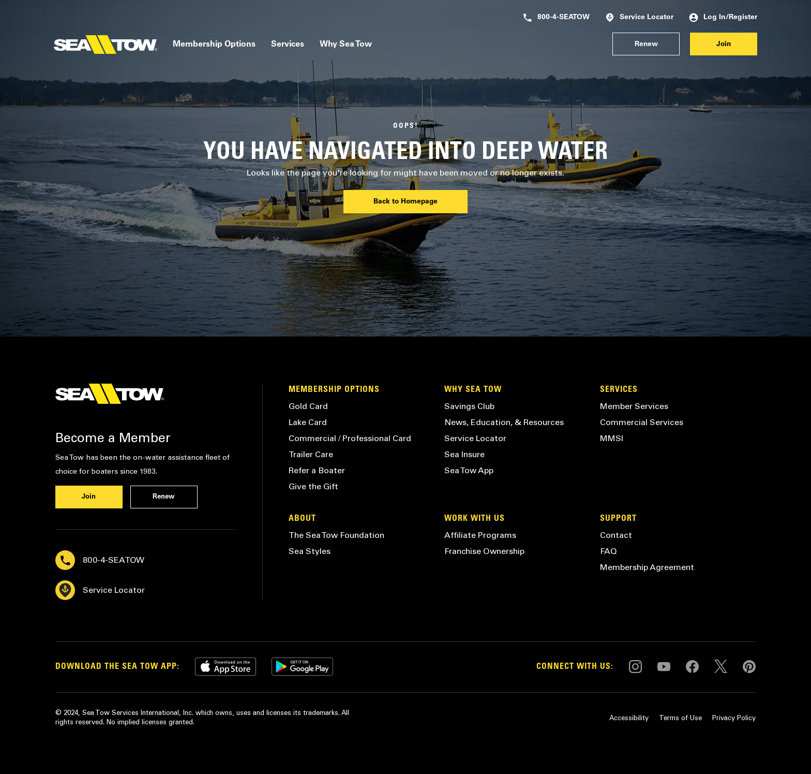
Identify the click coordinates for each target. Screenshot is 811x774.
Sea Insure (464, 454)
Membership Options (214, 44)
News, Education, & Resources (504, 422)
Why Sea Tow (346, 44)
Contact (616, 535)
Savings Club (469, 406)
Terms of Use (680, 718)
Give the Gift (313, 486)
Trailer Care (311, 454)
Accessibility (629, 718)
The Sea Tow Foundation (336, 535)
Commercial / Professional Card (350, 438)
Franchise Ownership (484, 551)
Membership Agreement (647, 567)
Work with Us (474, 519)
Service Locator (639, 17)
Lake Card (308, 422)
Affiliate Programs (480, 535)
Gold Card (308, 406)
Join (723, 44)
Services (287, 44)
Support (618, 519)
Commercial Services (641, 422)
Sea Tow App (468, 470)
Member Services (634, 406)
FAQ (608, 551)
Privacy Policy (734, 718)
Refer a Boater (317, 470)
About (302, 519)
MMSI (611, 438)
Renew (646, 44)
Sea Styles (310, 551)
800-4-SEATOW (556, 17)
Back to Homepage (405, 202)
